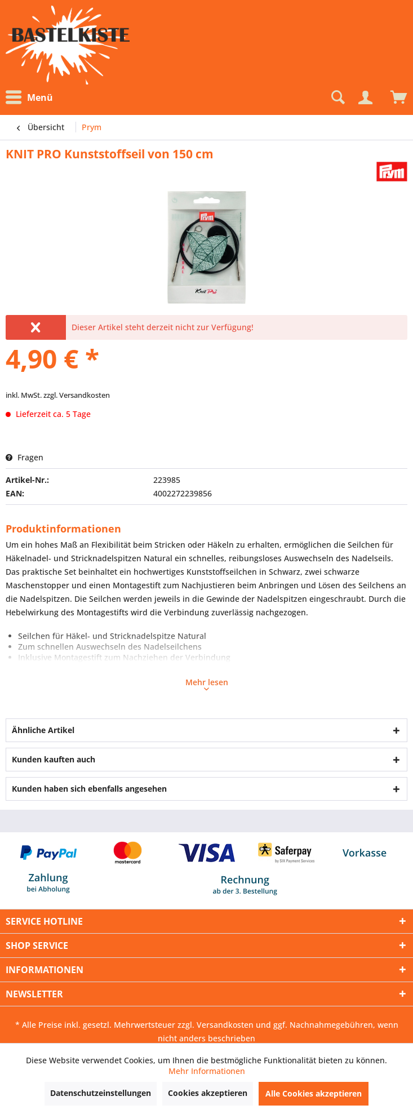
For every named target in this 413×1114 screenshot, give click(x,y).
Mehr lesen (206, 683)
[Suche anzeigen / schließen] (337, 97)
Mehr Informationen (206, 1071)
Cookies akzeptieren (207, 1093)
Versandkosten (225, 1024)
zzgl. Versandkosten (76, 395)
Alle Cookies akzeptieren (313, 1093)
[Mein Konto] (365, 97)
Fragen (24, 457)
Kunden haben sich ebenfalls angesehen (89, 788)
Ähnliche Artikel (43, 730)
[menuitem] (32, 98)
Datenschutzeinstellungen (100, 1093)
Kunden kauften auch (53, 759)
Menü (29, 97)
